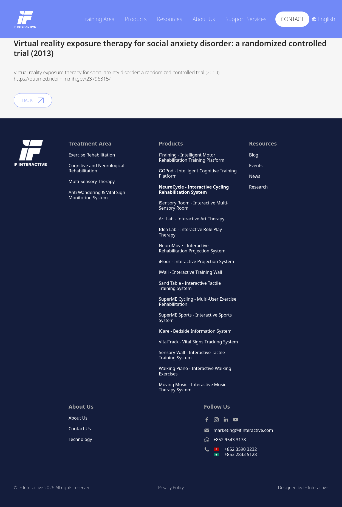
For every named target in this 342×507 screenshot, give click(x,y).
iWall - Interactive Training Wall (190, 272)
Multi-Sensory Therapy (92, 181)
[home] (25, 19)
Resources (263, 143)
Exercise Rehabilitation (92, 155)
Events (255, 165)
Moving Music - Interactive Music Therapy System (192, 387)
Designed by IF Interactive (303, 488)
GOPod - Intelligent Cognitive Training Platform (198, 173)
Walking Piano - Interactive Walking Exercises (195, 371)
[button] (100, 19)
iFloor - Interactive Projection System (196, 261)
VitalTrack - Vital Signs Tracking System (198, 341)
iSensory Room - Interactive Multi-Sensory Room (193, 205)
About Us (78, 418)
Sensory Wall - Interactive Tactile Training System (192, 355)
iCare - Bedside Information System (195, 331)
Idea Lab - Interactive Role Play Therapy (190, 232)
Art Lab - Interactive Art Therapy (191, 218)
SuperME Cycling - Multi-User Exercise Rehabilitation (197, 302)
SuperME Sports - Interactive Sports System (195, 317)
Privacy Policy (171, 488)
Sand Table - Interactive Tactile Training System (190, 286)
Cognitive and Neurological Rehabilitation (96, 168)
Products (135, 19)
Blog (253, 155)
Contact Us (80, 428)
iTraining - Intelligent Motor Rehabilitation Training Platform (191, 157)
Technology (80, 439)
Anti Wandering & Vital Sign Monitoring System (97, 195)
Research (258, 187)
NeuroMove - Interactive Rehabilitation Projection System (192, 248)
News (254, 176)
